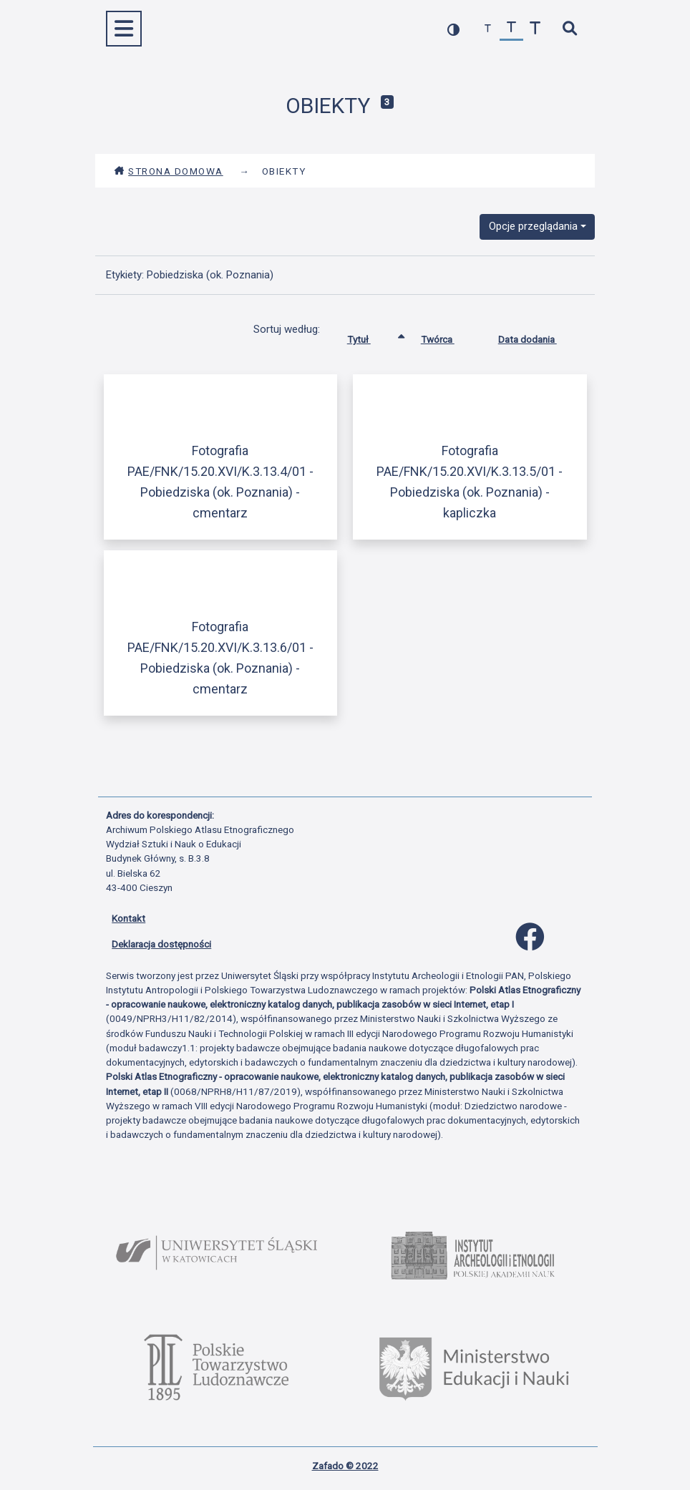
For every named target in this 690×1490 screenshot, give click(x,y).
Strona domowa (169, 171)
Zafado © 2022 (345, 1465)
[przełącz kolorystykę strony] (453, 29)
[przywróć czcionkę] (511, 29)
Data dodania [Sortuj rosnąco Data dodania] (538, 336)
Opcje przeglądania (533, 226)
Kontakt (128, 918)
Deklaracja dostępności (161, 944)
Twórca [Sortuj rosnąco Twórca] (448, 336)
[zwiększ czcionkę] (535, 29)
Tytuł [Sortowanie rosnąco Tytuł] (369, 336)
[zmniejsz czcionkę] (488, 29)
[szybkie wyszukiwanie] (569, 29)
